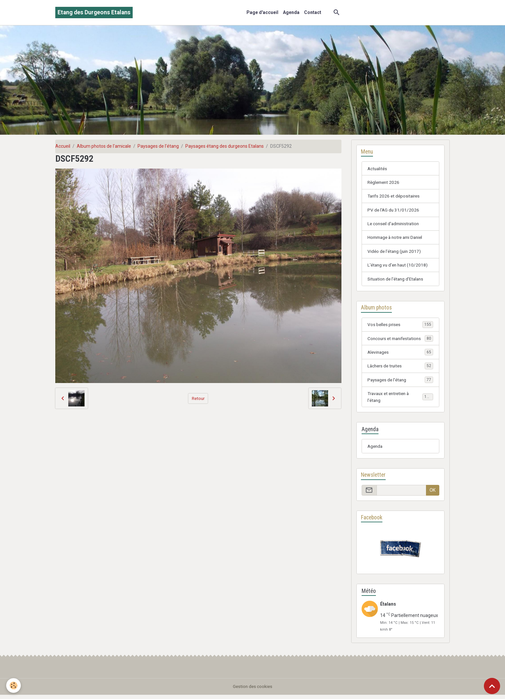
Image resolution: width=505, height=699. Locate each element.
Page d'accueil (262, 12)
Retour (198, 398)
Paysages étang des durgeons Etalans (224, 146)
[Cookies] (14, 685)
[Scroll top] (492, 686)
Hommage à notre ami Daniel (397, 238)
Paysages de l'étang (158, 146)
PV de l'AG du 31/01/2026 (393, 210)
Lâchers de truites (400, 368)
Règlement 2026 (384, 182)
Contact (312, 12)
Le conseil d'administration (394, 224)
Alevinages (400, 354)
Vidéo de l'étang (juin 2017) (395, 252)
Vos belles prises (400, 326)
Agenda (291, 12)
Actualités (377, 168)
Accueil (62, 146)
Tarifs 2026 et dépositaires (394, 196)
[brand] (94, 12)
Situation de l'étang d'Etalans (397, 280)
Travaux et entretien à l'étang (400, 400)
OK (432, 494)
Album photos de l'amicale (104, 146)
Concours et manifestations (400, 340)
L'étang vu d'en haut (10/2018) (399, 266)
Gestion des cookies (252, 690)
